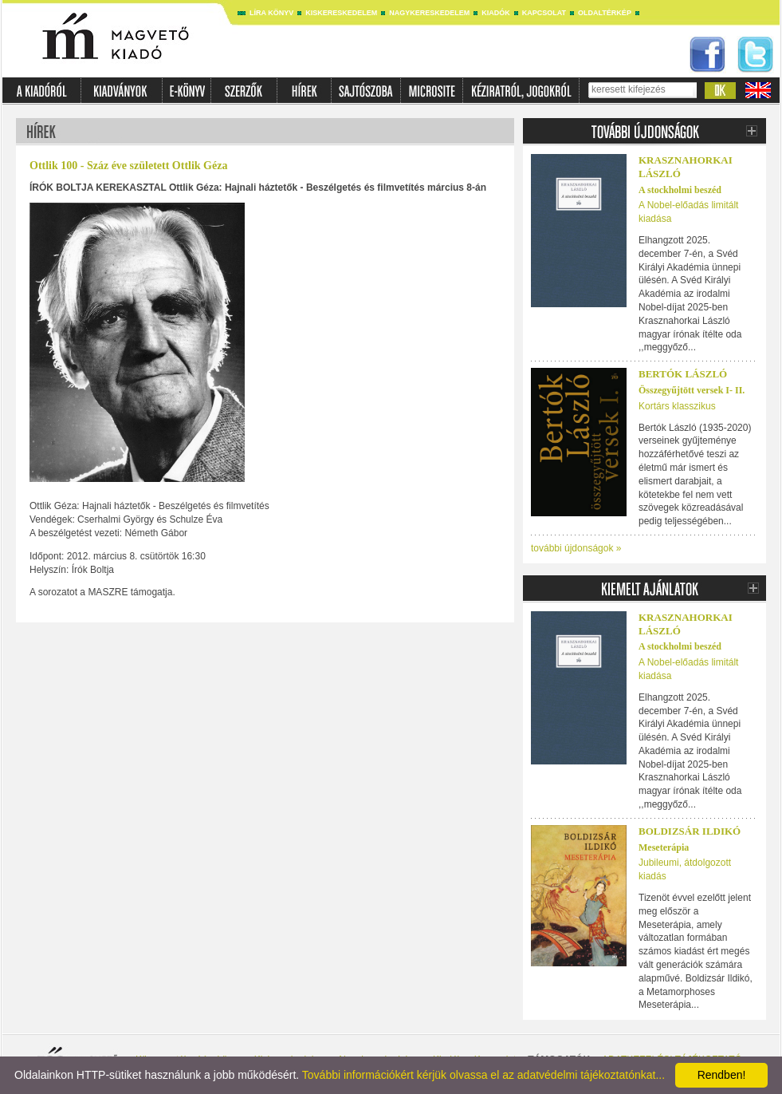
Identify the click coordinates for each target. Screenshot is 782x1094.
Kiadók (495, 13)
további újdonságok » (576, 548)
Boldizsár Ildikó (690, 831)
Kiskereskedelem (341, 13)
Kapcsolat (544, 13)
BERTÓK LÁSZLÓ (683, 374)
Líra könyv (271, 13)
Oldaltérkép (604, 13)
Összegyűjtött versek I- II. (692, 390)
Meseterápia (664, 847)
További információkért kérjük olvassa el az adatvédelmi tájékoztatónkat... (483, 1074)
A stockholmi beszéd (680, 189)
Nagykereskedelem (429, 13)
